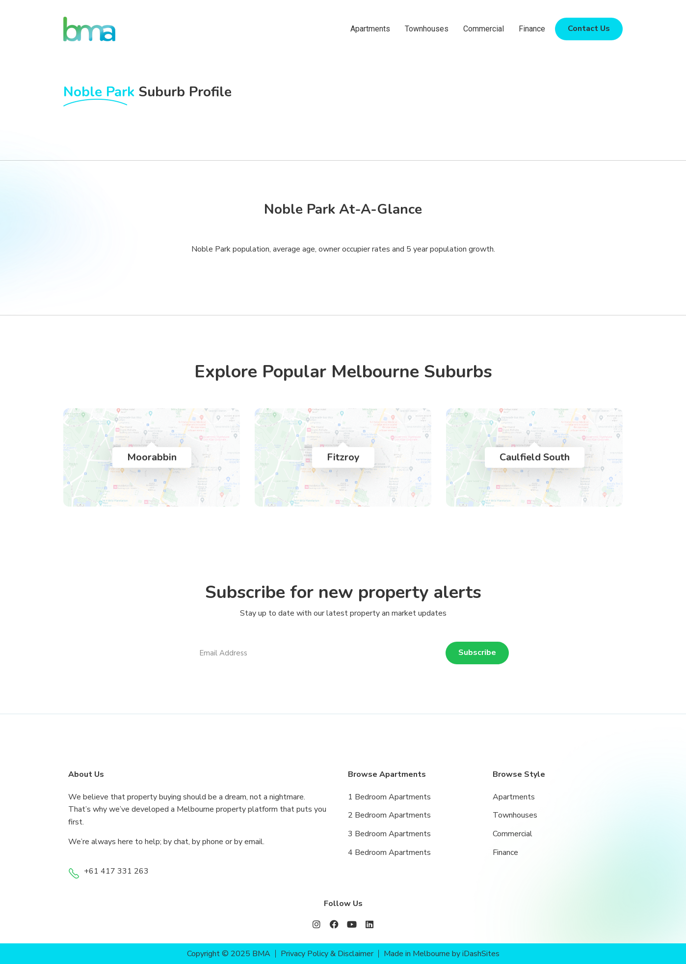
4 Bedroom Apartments (389, 852)
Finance (532, 28)
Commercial (483, 28)
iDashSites (481, 953)
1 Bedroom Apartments (389, 797)
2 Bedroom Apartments (389, 815)
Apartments (370, 28)
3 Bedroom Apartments (389, 833)
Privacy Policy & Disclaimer (327, 953)
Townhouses (427, 28)
